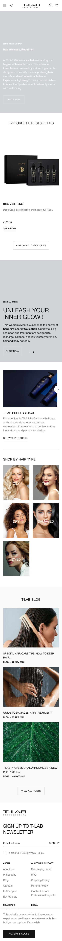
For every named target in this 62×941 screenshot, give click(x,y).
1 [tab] (29, 352)
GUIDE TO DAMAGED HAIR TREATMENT (27, 712)
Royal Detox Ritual (13, 203)
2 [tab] (33, 352)
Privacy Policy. (35, 852)
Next (55, 169)
